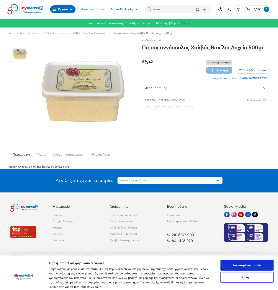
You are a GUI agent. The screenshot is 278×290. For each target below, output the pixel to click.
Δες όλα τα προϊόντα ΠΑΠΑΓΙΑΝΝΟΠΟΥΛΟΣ (241, 78)
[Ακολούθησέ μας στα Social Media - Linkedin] (248, 214)
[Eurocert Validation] (246, 232)
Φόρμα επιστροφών (121, 221)
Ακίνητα (57, 234)
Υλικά (41, 154)
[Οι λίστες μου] (252, 70)
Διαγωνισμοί (93, 9)
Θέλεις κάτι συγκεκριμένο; (165, 100)
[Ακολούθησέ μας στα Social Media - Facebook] (227, 214)
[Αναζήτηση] (149, 9)
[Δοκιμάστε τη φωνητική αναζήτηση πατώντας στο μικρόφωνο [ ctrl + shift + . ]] (204, 9)
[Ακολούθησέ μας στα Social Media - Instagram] (234, 214)
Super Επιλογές (125, 9)
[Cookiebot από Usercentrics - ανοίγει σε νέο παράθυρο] (24, 283)
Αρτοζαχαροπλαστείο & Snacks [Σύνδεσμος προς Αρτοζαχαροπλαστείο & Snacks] (37, 33)
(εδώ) (185, 23)
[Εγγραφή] (218, 180)
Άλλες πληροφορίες (68, 154)
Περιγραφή (21, 154)
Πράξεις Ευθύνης (63, 221)
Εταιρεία (58, 215)
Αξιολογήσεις (101, 154)
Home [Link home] (10, 33)
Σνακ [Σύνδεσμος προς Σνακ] (63, 33)
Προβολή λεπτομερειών (220, 282)
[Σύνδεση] (220, 9)
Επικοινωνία (174, 215)
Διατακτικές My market (123, 234)
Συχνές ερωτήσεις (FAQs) (182, 221)
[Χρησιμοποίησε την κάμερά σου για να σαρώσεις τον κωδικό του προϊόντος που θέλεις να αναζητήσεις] (197, 9)
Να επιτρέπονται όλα (247, 246)
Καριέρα (57, 227)
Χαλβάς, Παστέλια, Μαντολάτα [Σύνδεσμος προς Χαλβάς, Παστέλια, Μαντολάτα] (89, 33)
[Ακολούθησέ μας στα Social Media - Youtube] (241, 214)
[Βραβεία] (23, 232)
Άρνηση (247, 258)
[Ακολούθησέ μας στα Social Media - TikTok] (255, 214)
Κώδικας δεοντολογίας (123, 227)
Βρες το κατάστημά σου (124, 215)
